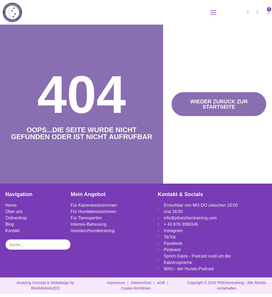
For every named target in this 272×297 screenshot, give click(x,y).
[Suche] (65, 248)
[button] (213, 14)
